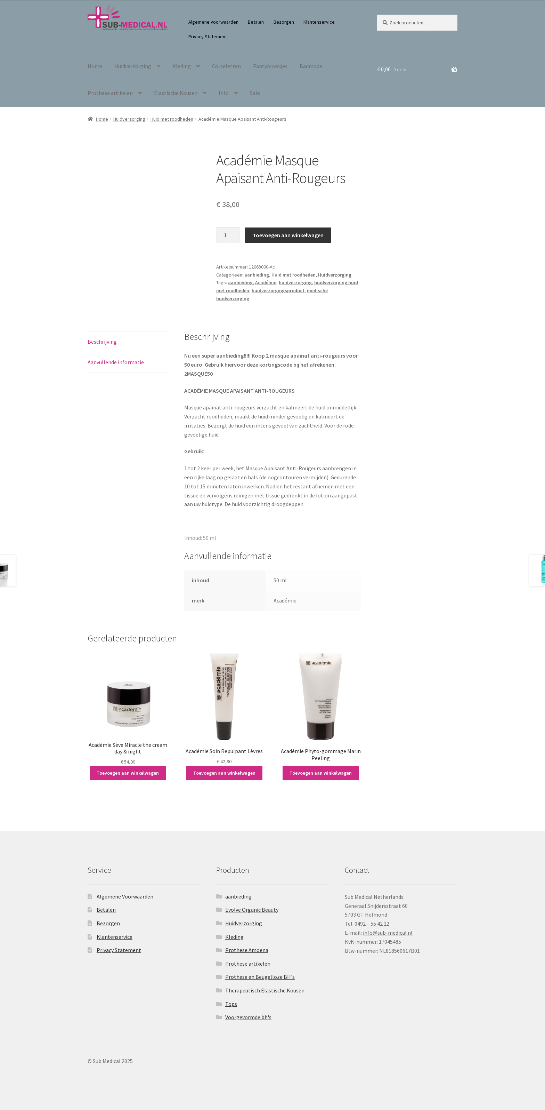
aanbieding (256, 275)
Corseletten (226, 66)
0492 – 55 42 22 (372, 923)
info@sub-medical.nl (388, 932)
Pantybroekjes (270, 66)
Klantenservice (319, 22)
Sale (255, 92)
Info (224, 92)
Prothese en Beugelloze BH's (260, 976)
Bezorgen (284, 22)
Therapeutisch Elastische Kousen (264, 990)
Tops (231, 1003)
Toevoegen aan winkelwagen (288, 235)
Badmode (311, 66)
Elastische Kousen (175, 92)
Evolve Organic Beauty (251, 909)
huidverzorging (295, 282)
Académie (265, 282)
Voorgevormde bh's (248, 1017)
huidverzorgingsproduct (278, 290)
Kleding (181, 66)
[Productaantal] (228, 235)
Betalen (256, 22)
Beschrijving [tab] (102, 341)
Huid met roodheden (172, 119)
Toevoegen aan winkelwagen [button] (128, 773)
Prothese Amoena (246, 950)
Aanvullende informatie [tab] (116, 362)
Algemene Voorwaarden (213, 22)
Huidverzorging (132, 66)
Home (95, 66)
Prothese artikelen (110, 92)
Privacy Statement (207, 36)
